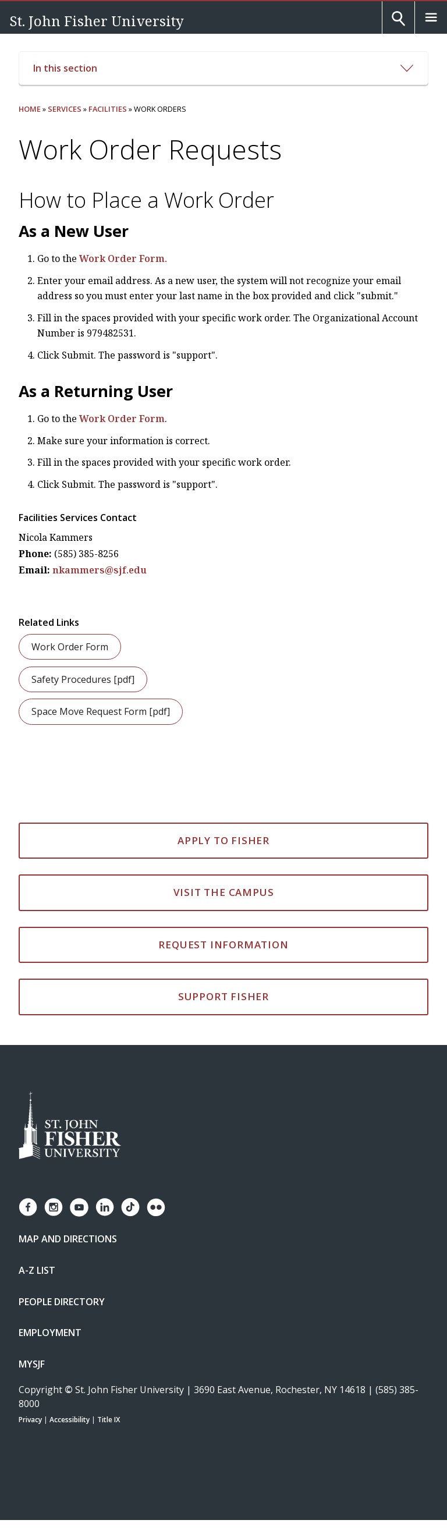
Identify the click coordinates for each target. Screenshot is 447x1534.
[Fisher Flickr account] (156, 1207)
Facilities (107, 109)
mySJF (32, 1364)
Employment (50, 1332)
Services (64, 109)
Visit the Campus (223, 892)
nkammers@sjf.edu (99, 570)
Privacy (30, 1420)
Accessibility (69, 1420)
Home (30, 109)
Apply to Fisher (223, 840)
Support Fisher (223, 996)
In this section (223, 68)
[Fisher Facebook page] (28, 1207)
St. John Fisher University (96, 20)
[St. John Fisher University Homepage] (70, 1126)
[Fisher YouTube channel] (79, 1207)
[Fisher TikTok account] (130, 1207)
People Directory (62, 1301)
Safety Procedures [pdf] (82, 679)
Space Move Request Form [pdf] (100, 711)
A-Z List (37, 1270)
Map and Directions (68, 1238)
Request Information (223, 944)
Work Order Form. (123, 258)
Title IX (108, 1420)
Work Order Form (122, 418)
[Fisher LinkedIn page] (104, 1207)
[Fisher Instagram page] (53, 1207)
